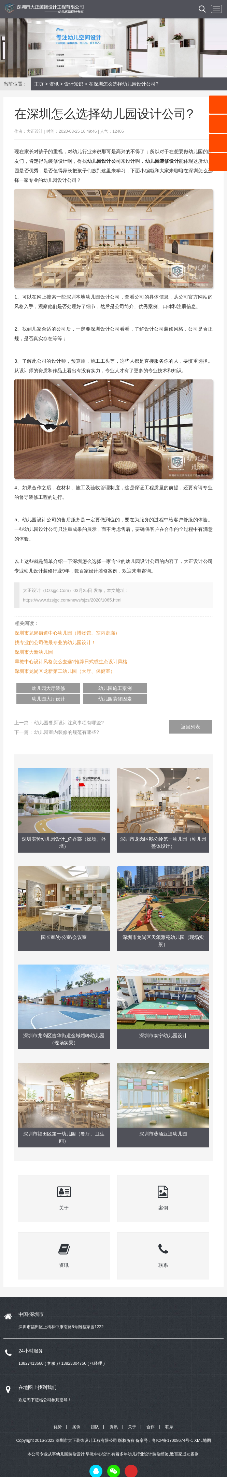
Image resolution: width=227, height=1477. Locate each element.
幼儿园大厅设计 (124, 688)
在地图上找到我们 (37, 1376)
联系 (169, 1416)
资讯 (54, 84)
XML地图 (202, 1429)
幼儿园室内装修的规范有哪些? (66, 721)
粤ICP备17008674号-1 (172, 1429)
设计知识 (73, 84)
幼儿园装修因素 (168, 688)
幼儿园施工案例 (81, 688)
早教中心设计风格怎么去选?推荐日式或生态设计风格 (71, 661)
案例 (76, 1416)
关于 (132, 1416)
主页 (39, 84)
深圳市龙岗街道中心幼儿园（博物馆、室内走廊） (67, 633)
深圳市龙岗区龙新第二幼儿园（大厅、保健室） (65, 671)
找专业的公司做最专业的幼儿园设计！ (55, 642)
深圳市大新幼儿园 (34, 652)
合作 (150, 1416)
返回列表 (190, 716)
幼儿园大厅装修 (37, 688)
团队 (95, 1416)
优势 (58, 1416)
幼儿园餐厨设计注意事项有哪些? (69, 712)
